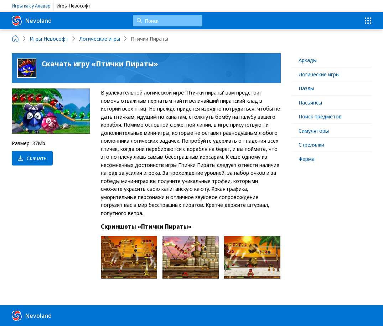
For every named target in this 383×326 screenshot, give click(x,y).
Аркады (308, 59)
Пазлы (306, 88)
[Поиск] (167, 20)
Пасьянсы (310, 102)
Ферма (307, 158)
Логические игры (319, 74)
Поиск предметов (320, 116)
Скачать (32, 158)
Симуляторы (314, 130)
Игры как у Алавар (31, 5)
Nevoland (32, 21)
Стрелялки (311, 144)
